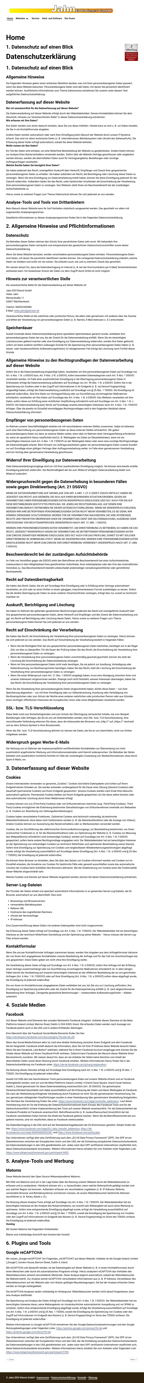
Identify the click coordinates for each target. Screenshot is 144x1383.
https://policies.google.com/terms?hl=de (28, 1331)
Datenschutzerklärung (63, 1377)
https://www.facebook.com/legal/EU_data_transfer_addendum (45, 1128)
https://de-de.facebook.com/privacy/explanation (79, 1064)
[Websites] (27, 18)
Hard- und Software (52, 18)
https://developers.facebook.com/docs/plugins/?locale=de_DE (40, 1037)
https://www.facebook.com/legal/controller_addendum (88, 1101)
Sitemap (92, 1377)
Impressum (43, 1377)
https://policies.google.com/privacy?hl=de (79, 1328)
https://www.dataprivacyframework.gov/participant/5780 (37, 1352)
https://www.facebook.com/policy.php (79, 1132)
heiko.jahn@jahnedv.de (26, 310)
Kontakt (82, 1377)
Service (35, 18)
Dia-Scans (70, 18)
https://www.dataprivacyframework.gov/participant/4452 (37, 1152)
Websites (20, 18)
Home (10, 18)
